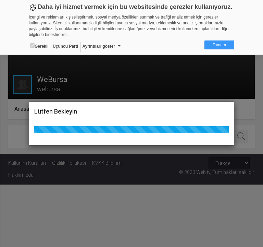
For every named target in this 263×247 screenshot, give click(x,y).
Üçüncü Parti (65, 46)
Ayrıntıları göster (98, 46)
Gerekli (39, 46)
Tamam (219, 45)
